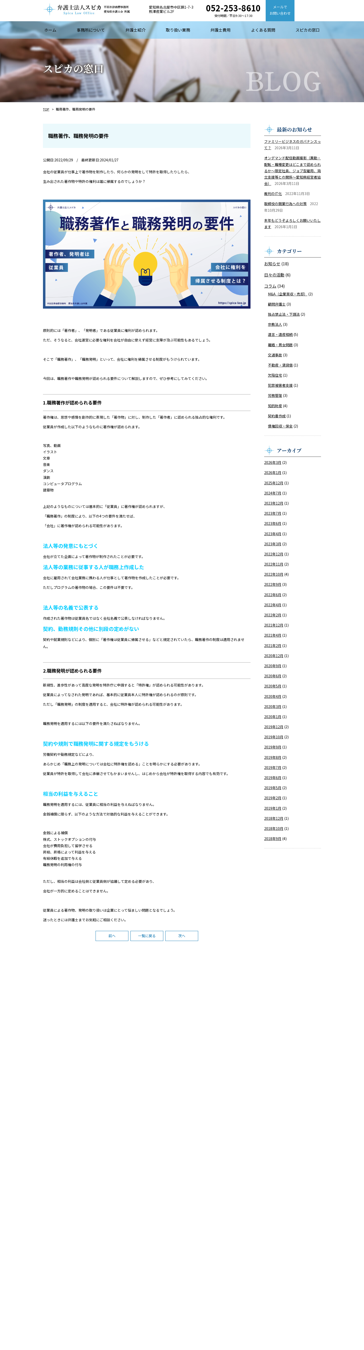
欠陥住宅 (275, 375)
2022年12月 (273, 553)
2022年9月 (272, 584)
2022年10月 (273, 574)
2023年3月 (272, 543)
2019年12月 (273, 726)
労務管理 (275, 395)
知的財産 (275, 405)
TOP (46, 109)
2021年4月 (272, 635)
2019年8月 (272, 757)
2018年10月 (273, 828)
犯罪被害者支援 (280, 385)
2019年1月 (272, 808)
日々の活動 (274, 275)
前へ (112, 935)
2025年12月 (273, 482)
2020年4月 (272, 696)
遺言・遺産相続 (280, 334)
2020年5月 (272, 686)
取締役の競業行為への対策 (285, 203)
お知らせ (272, 264)
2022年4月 (272, 604)
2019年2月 (272, 797)
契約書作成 (277, 415)
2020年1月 (272, 716)
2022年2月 (272, 614)
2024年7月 (272, 493)
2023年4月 (272, 533)
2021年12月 (273, 625)
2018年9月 (272, 838)
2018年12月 (273, 818)
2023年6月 (272, 523)
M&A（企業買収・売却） (287, 293)
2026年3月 (272, 462)
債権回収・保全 (280, 425)
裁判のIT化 (273, 193)
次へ (181, 935)
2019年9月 (272, 746)
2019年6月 (272, 777)
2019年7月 (272, 767)
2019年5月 (272, 787)
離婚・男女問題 (280, 344)
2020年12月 (273, 655)
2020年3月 (272, 706)
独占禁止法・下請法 (284, 314)
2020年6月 (272, 675)
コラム (270, 286)
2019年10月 (273, 736)
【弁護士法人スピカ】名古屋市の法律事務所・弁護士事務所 (86, 9)
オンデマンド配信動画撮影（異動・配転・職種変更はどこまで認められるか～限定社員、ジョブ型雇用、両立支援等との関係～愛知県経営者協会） (292, 170)
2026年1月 (272, 472)
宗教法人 (275, 324)
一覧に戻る (147, 935)
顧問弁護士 (277, 304)
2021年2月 (272, 645)
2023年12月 (273, 503)
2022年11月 (273, 564)
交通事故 (275, 354)
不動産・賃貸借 (280, 365)
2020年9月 (272, 665)
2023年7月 (272, 513)
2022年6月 (272, 594)
